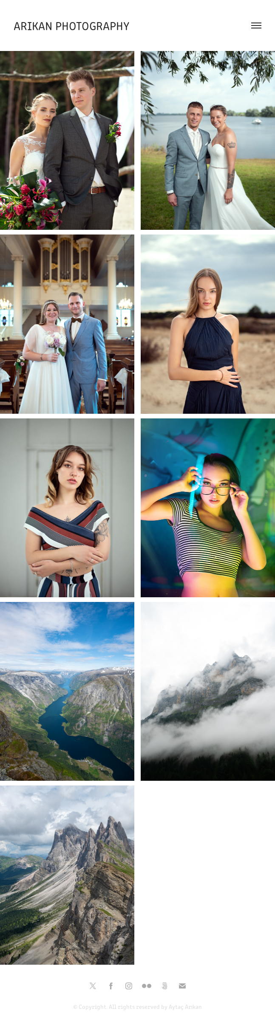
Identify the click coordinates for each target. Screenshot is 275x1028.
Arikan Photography (72, 25)
